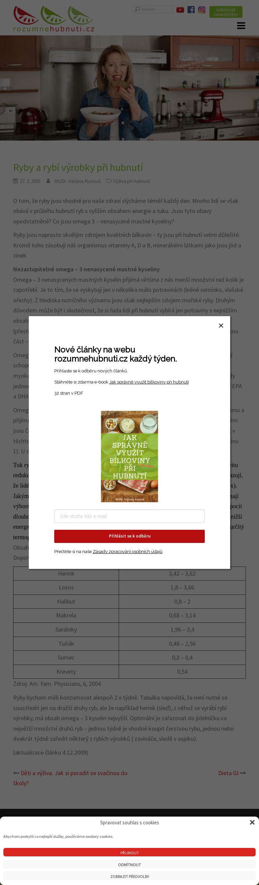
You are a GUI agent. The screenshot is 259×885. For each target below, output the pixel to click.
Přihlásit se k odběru (129, 536)
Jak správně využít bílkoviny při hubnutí (149, 382)
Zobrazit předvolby (129, 876)
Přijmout (129, 852)
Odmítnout (129, 864)
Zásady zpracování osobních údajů (128, 551)
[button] (252, 822)
